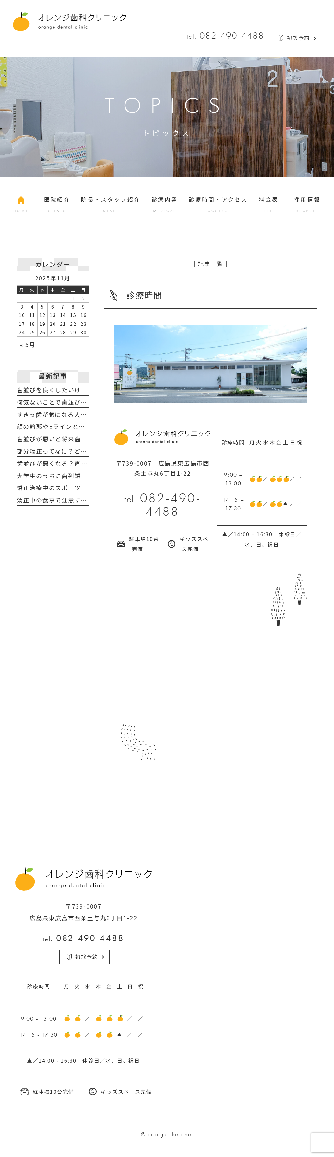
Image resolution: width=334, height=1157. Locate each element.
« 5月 (28, 344)
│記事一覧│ (210, 263)
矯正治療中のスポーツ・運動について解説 (77, 487)
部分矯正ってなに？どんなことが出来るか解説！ (87, 451)
